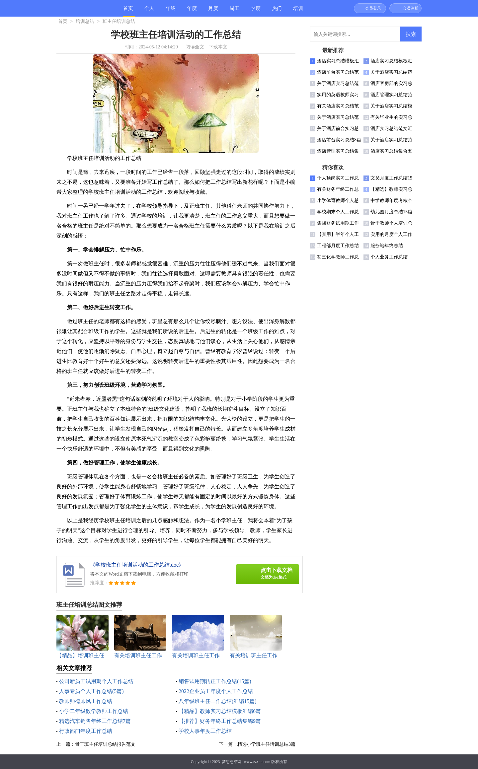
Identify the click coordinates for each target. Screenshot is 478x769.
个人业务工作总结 (389, 256)
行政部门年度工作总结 (85, 731)
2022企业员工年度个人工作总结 (216, 691)
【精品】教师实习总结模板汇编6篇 (220, 711)
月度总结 (213, 11)
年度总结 (192, 11)
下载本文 (218, 46)
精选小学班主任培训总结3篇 (266, 744)
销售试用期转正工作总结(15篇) (215, 681)
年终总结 (171, 11)
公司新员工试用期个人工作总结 (96, 681)
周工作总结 (234, 11)
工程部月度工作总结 (338, 245)
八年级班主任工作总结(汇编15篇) (218, 701)
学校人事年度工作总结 (205, 731)
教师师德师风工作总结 (85, 701)
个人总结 (149, 11)
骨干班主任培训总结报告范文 (105, 744)
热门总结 (277, 11)
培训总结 (298, 11)
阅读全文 (195, 46)
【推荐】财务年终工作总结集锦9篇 (220, 721)
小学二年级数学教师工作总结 (93, 711)
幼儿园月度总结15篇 (391, 211)
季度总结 (256, 11)
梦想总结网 (232, 761)
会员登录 (373, 8)
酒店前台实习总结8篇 (339, 139)
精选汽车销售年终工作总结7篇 (95, 721)
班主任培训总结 (119, 21)
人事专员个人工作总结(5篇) (91, 691)
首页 (128, 8)
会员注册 (411, 8)
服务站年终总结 (386, 245)
